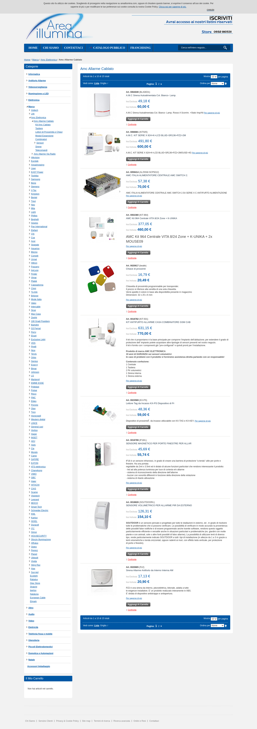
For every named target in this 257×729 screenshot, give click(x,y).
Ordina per (205, 83)
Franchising (140, 47)
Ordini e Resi (139, 721)
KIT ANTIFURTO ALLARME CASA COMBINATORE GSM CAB (158, 322)
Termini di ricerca (102, 721)
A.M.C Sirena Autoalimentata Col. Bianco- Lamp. (151, 95)
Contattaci (73, 47)
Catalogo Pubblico (106, 47)
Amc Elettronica (49, 59)
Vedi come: (88, 83)
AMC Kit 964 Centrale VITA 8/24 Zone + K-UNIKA (151, 218)
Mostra (207, 76)
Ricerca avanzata (122, 721)
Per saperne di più (212, 113)
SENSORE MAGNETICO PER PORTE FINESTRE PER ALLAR (159, 443)
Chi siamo (51, 47)
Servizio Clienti (46, 721)
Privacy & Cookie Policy (67, 721)
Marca (35, 59)
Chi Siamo (30, 721)
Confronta (132, 124)
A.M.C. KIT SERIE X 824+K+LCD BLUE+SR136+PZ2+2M (156, 135)
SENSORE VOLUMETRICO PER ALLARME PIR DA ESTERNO (159, 505)
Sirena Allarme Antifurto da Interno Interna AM (149, 570)
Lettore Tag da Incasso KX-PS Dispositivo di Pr (150, 403)
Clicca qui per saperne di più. (173, 7)
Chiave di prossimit (136, 268)
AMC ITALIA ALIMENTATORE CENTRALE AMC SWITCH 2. (157, 175)
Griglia (103, 83)
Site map (86, 721)
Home (33, 47)
